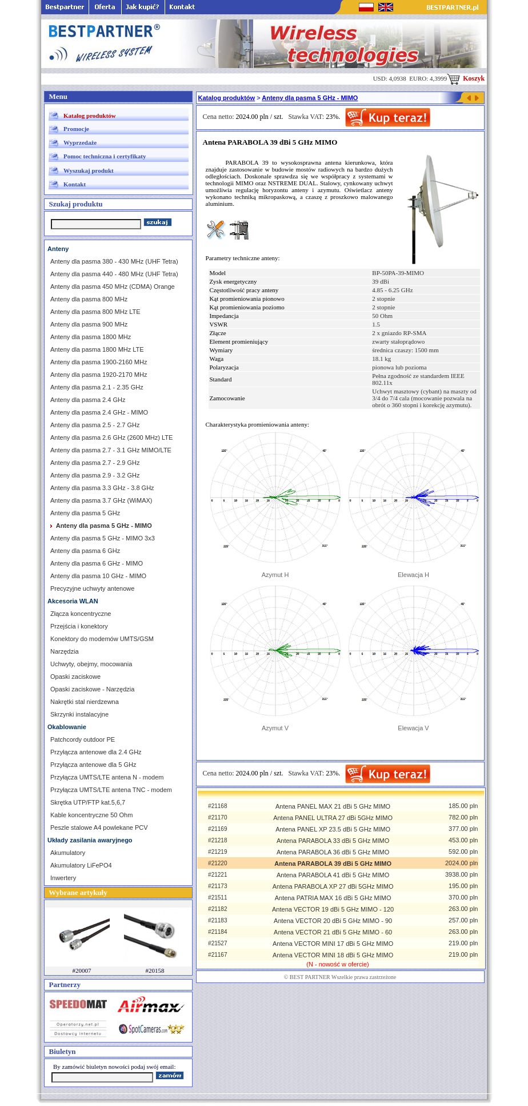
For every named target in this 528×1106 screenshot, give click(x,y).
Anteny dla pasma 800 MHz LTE (95, 311)
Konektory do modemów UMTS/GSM (102, 638)
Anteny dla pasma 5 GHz (85, 513)
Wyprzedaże (80, 142)
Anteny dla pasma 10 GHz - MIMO (98, 575)
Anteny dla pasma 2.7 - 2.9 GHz (95, 462)
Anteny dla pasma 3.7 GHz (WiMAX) (101, 500)
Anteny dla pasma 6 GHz (85, 550)
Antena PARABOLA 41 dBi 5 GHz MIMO (333, 875)
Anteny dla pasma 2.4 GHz (87, 399)
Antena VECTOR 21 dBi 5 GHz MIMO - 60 (333, 932)
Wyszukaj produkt (88, 170)
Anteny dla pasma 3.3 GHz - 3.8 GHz (102, 487)
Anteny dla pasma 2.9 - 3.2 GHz (95, 475)
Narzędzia (64, 651)
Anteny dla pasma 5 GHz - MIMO (310, 97)
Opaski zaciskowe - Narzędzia (92, 689)
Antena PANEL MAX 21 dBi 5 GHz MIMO (332, 806)
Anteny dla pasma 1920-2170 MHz (98, 374)
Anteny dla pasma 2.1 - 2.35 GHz (96, 387)
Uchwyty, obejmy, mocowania (91, 664)
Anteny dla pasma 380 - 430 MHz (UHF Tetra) (114, 261)
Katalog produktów (89, 115)
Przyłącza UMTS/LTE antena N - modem (106, 777)
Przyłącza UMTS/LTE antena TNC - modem (111, 789)
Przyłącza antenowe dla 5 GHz (93, 764)
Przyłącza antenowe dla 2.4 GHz (96, 752)
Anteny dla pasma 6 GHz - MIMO (96, 563)
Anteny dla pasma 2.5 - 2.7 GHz (95, 424)
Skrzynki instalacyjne (79, 714)
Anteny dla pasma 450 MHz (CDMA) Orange (112, 286)
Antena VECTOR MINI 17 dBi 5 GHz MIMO (333, 943)
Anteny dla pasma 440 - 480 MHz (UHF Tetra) (114, 273)
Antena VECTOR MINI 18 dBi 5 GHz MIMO (333, 955)
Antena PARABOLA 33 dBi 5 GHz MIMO (333, 840)
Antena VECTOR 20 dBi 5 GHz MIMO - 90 (333, 920)
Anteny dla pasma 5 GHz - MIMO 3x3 (102, 538)
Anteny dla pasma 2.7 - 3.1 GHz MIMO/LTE (110, 450)
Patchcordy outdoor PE (82, 739)
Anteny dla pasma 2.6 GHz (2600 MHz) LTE (111, 437)
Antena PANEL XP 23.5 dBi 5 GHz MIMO (332, 829)
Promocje (76, 128)
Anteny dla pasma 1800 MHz (90, 336)
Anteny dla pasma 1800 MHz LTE (97, 349)
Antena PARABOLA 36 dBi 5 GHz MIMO (333, 852)
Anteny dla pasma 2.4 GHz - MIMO (99, 412)
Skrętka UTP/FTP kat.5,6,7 (87, 802)
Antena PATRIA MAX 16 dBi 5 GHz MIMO (333, 897)
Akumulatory (67, 852)
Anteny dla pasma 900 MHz (88, 324)
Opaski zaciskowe (75, 676)
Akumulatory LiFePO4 (81, 865)
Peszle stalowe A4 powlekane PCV (99, 827)
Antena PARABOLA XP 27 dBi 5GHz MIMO (333, 886)
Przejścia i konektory (79, 626)
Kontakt (74, 184)
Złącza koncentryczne (80, 613)
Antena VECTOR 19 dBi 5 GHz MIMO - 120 (333, 909)
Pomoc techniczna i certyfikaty (104, 156)
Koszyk (466, 78)
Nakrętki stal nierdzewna (84, 701)
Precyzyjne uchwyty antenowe (92, 588)
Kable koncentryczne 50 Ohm (91, 814)
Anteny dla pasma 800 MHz (88, 299)
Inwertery (63, 877)
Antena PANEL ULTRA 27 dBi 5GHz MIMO (333, 817)
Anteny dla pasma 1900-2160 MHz (98, 362)
